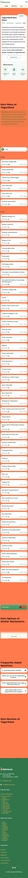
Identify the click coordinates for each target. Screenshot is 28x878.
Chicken (4, 837)
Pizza (3, 831)
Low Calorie (5, 805)
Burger (4, 832)
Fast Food (5, 834)
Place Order (14, 607)
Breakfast (5, 838)
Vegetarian (5, 799)
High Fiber (5, 813)
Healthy (4, 840)
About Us (3, 849)
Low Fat (4, 810)
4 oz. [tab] (6, 149)
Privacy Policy (5, 857)
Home (3, 23)
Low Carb (5, 802)
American (5, 826)
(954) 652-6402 (7, 780)
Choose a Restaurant (7, 794)
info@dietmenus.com (9, 784)
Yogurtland (18, 23)
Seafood (4, 828)
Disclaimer (4, 855)
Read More (14, 57)
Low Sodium (6, 808)
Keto (3, 801)
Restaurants (10, 23)
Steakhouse (5, 835)
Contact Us (4, 852)
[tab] (6, 6)
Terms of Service (5, 860)
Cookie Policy (4, 863)
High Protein (6, 807)
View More (14, 636)
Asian (4, 822)
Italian (4, 825)
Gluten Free (5, 804)
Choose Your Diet (6, 796)
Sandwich (5, 829)
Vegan (4, 798)
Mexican (4, 824)
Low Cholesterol (7, 811)
